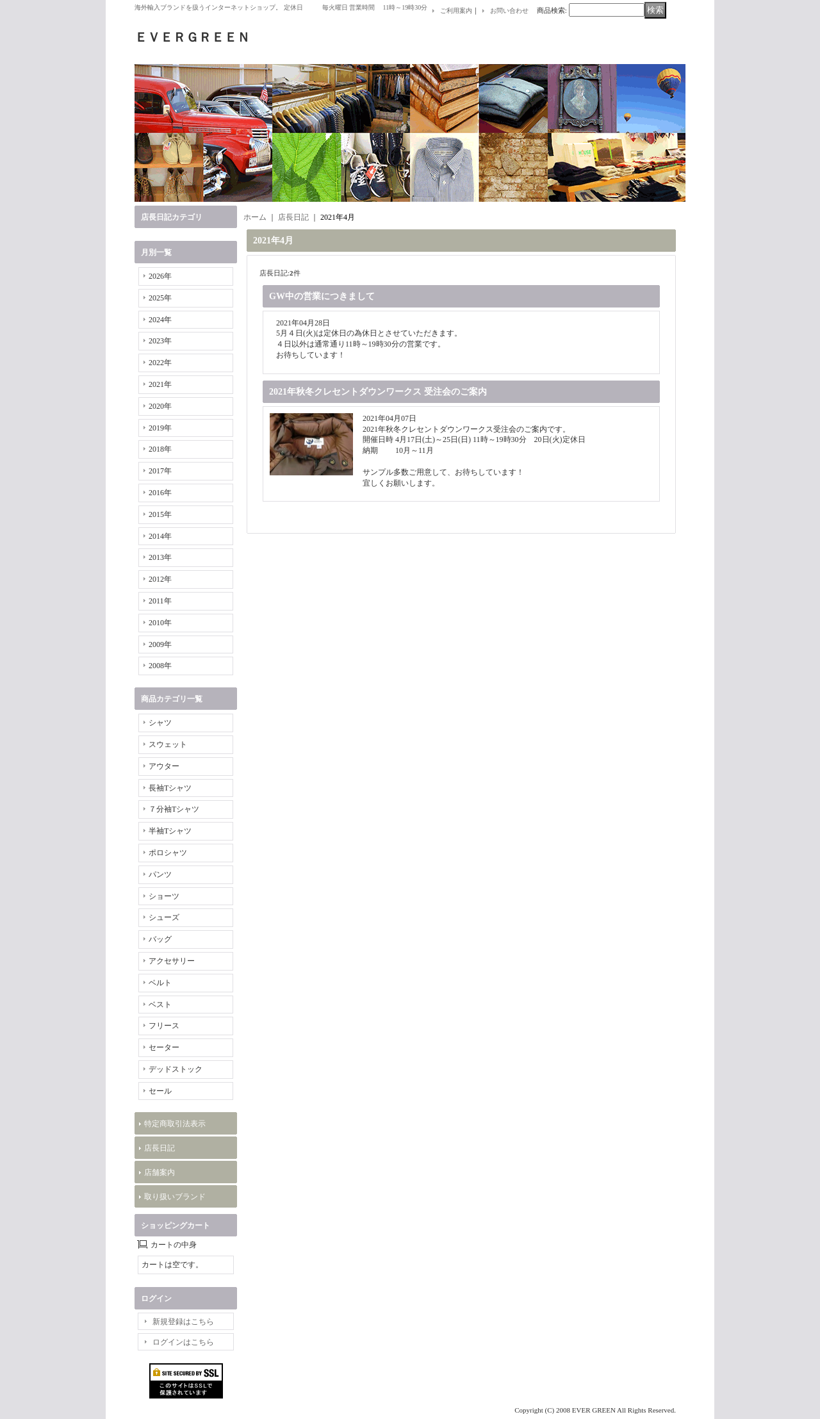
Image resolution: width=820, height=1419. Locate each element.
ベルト (160, 982)
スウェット (168, 744)
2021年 (160, 384)
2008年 (160, 665)
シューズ (164, 917)
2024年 (160, 319)
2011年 (160, 600)
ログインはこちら (183, 1342)
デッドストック (175, 1069)
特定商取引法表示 (175, 1123)
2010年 (160, 622)
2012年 (160, 579)
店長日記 (159, 1148)
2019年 (160, 427)
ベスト (160, 1004)
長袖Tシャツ (170, 787)
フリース (164, 1025)
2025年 (160, 297)
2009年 (160, 644)
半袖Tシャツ (170, 830)
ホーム (254, 217)
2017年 (160, 470)
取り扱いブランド (175, 1196)
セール (160, 1091)
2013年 (160, 557)
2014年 (160, 536)
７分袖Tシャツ (174, 809)
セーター (164, 1047)
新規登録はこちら (183, 1321)
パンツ (160, 874)
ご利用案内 (456, 10)
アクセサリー (172, 960)
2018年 (160, 449)
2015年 (160, 514)
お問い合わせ (509, 10)
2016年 (160, 492)
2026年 (160, 276)
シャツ (160, 722)
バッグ (160, 939)
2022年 (160, 362)
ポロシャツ (168, 852)
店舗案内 (159, 1172)
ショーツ (164, 896)
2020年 (160, 406)
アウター (164, 766)
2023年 (160, 340)
